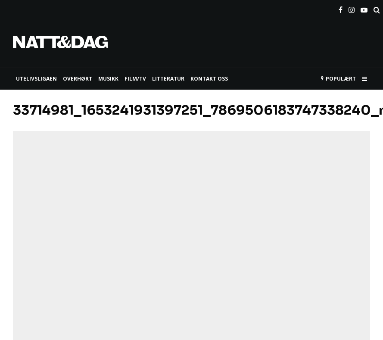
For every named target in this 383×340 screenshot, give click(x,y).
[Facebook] (341, 8)
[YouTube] (364, 8)
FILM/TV (135, 78)
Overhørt (77, 78)
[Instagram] (352, 8)
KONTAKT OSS (209, 78)
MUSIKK (108, 78)
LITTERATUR (168, 78)
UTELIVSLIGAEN (36, 78)
